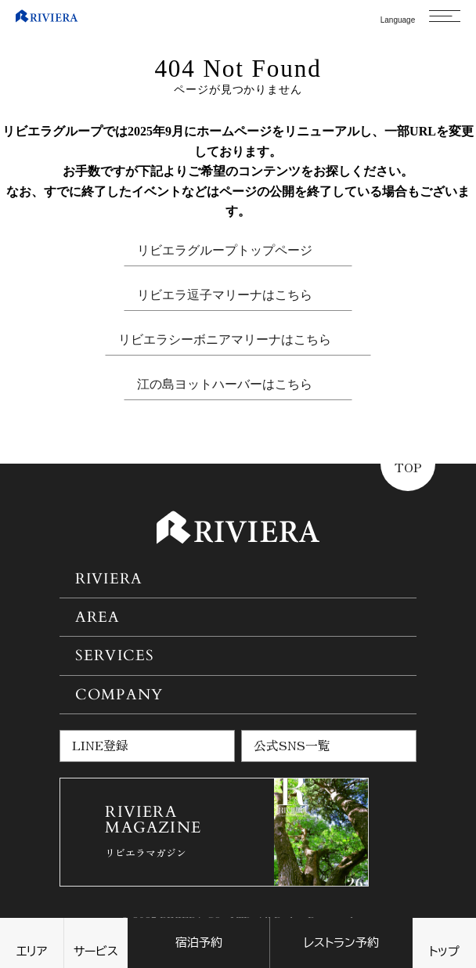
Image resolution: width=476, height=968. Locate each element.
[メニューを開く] (444, 15)
